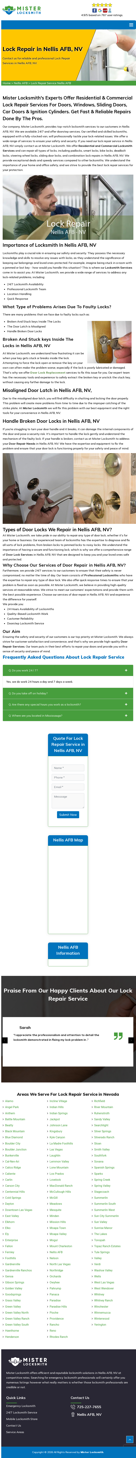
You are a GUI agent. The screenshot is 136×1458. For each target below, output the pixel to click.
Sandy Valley (102, 1119)
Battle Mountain (15, 1119)
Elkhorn (10, 1222)
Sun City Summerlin (106, 1216)
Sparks (98, 1173)
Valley (98, 1258)
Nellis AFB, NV (89, 1414)
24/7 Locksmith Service (21, 1412)
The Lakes (100, 1234)
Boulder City (12, 1143)
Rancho (54, 1324)
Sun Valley (100, 1222)
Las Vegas (56, 1149)
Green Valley (13, 1306)
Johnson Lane (58, 1125)
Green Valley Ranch (17, 1318)
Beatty (9, 1125)
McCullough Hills (60, 1191)
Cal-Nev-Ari (12, 1161)
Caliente (10, 1173)
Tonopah (99, 1240)
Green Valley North (17, 1312)
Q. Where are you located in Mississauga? (68, 715)
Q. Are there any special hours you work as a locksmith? (68, 704)
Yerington (100, 1324)
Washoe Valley (103, 1270)
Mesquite (55, 1210)
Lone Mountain (59, 1167)
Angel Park (12, 1107)
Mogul (54, 1240)
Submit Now (68, 814)
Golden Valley (13, 1288)
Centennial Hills (15, 1191)
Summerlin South (105, 1203)
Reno (53, 1330)
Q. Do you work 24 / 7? (68, 670)
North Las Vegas (60, 1264)
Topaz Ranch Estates (107, 1246)
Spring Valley (102, 1185)
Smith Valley (102, 1149)
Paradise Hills (58, 1306)
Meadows (56, 1203)
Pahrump (55, 1288)
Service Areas (15, 1432)
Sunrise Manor (103, 1228)
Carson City (12, 1185)
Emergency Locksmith (20, 1406)
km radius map (68, 889)
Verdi (97, 1264)
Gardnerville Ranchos (18, 1270)
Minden (54, 1216)
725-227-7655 (89, 1407)
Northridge (56, 1270)
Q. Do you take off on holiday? (68, 693)
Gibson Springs (14, 1282)
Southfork (100, 1155)
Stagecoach (101, 1191)
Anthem (10, 1113)
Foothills (10, 1258)
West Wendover (104, 1288)
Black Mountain (15, 1131)
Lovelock (55, 1179)
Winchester (101, 1306)
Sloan (97, 1143)
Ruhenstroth (102, 1113)
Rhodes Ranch (59, 1337)
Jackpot (55, 1119)
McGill (54, 1197)
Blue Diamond (14, 1137)
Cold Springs (13, 1197)
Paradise (55, 1300)
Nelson (54, 1258)
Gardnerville (12, 1264)
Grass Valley (13, 1300)
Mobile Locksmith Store (22, 1419)
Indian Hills (57, 1107)
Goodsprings (13, 1294)
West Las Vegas (104, 1282)
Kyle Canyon (57, 1137)
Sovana (98, 1161)
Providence (57, 1318)
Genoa (9, 1276)
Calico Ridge (13, 1167)
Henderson (12, 1337)
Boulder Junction (16, 1149)
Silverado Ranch (104, 1137)
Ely (7, 1234)
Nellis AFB (21, 83)
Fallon (9, 1246)
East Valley (12, 1216)
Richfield (99, 1101)
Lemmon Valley (59, 1161)
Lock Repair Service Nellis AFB (51, 83)
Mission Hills (58, 1222)
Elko (7, 1228)
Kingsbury (56, 1131)
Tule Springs (102, 1252)
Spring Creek (102, 1179)
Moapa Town (58, 1228)
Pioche (54, 1312)
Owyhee (55, 1282)
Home (7, 83)
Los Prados (57, 1173)
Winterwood (101, 1318)
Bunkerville (12, 1155)
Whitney (99, 1294)
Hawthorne (12, 1330)
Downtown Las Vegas (18, 1210)
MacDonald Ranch (61, 1185)
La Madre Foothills (61, 1143)
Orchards (55, 1276)
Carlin (8, 1179)
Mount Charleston (61, 1246)
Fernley (9, 1252)
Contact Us (13, 1425)
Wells (97, 1276)
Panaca (54, 1294)
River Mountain (103, 1107)
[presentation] (5, 1040)
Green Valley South (17, 1324)
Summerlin (101, 1197)
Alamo (9, 1101)
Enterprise (11, 1240)
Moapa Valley (58, 1234)
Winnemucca (102, 1312)
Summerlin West (104, 1210)
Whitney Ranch (103, 1300)
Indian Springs (58, 1113)
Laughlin (55, 1155)
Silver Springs (102, 1131)
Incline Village (58, 1101)
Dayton (9, 1203)
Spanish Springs (104, 1167)
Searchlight (101, 1125)
